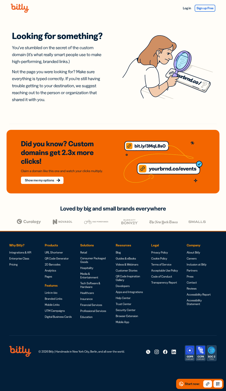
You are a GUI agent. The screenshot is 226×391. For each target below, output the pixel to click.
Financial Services (91, 299)
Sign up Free (205, 8)
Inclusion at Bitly (197, 259)
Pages (48, 271)
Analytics (50, 265)
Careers (192, 253)
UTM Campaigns (55, 305)
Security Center (126, 304)
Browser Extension (127, 310)
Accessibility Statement (194, 296)
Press (190, 271)
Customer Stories (126, 265)
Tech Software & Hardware (90, 279)
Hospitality (86, 262)
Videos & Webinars (127, 259)
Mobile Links (52, 299)
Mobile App (122, 316)
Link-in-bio (51, 287)
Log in (187, 8)
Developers (123, 280)
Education (86, 311)
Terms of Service (161, 259)
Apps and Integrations (129, 286)
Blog (118, 247)
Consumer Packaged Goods (93, 254)
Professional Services (93, 305)
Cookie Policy (159, 253)
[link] (148, 346)
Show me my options (41, 175)
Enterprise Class (19, 253)
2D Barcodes (52, 259)
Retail (83, 247)
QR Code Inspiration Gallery (128, 272)
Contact (192, 277)
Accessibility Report (199, 289)
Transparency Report (164, 277)
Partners (192, 265)
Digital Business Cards (58, 311)
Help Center (123, 292)
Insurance (86, 293)
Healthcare (87, 287)
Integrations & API (20, 247)
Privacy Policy (159, 247)
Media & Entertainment (89, 270)
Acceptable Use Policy (164, 265)
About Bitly (193, 247)
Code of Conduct (161, 271)
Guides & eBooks (126, 253)
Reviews (192, 283)
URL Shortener (54, 247)
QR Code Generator (57, 253)
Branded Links (53, 293)
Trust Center (123, 298)
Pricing (13, 259)
